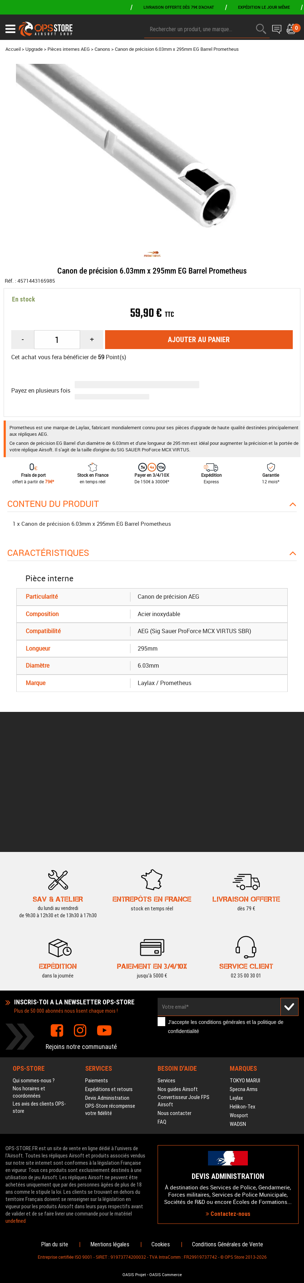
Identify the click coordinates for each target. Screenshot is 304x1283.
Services (166, 971)
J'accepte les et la (226, 917)
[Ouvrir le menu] (10, 29)
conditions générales (222, 913)
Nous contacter (174, 1004)
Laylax (236, 989)
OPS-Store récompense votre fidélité (110, 1001)
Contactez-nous (228, 1159)
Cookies (160, 1244)
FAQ (162, 1013)
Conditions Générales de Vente (227, 1244)
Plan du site (54, 1244)
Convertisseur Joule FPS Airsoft (183, 992)
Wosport (239, 1006)
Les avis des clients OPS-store (39, 998)
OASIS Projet (134, 1274)
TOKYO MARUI (245, 971)
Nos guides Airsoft (178, 980)
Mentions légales (109, 1244)
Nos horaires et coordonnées (29, 983)
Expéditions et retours (109, 980)
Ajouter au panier (199, 339)
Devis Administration (107, 989)
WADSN (238, 1015)
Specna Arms (244, 980)
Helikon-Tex (242, 998)
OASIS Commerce (165, 1274)
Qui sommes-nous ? (34, 971)
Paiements (96, 971)
